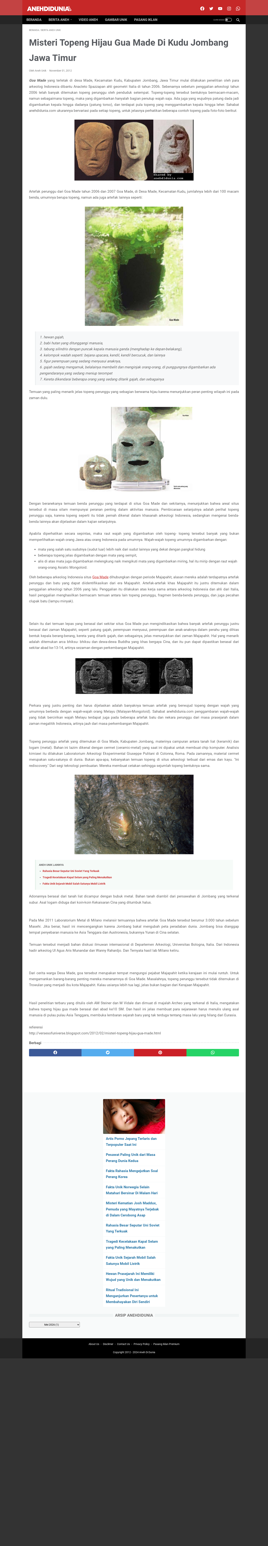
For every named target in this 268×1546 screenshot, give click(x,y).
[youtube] (217, 4)
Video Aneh (90, 13)
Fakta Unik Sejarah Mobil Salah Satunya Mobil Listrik (74, 994)
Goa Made (109, 633)
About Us (94, 1251)
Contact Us (123, 1251)
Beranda (36, 13)
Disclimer (108, 1251)
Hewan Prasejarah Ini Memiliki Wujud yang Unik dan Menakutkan (210, 216)
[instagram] (226, 4)
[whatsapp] (152, 1211)
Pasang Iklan (148, 13)
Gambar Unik (119, 13)
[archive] (208, 273)
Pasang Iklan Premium (166, 1251)
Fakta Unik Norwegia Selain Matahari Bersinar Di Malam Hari (208, 118)
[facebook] (199, 4)
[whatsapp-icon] (235, 4)
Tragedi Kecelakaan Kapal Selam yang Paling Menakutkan (77, 988)
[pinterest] (117, 1211)
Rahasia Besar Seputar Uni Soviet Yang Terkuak (71, 981)
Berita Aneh (61, 13)
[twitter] (208, 4)
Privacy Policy (142, 1251)
